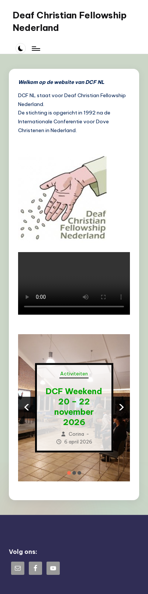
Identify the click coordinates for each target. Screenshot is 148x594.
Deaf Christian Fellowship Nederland (70, 21)
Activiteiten (74, 373)
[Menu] (35, 48)
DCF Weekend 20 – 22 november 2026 (74, 406)
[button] (69, 473)
